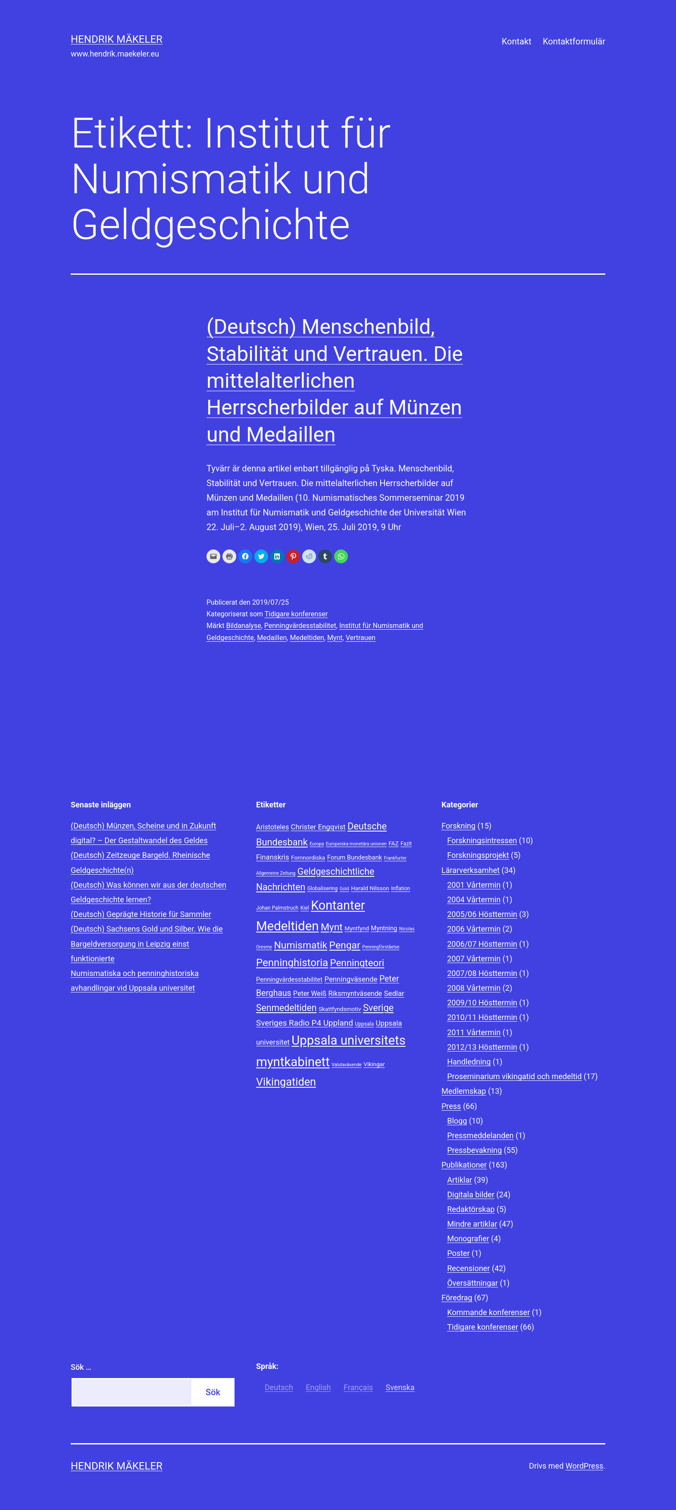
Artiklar (459, 1179)
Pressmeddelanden (480, 1135)
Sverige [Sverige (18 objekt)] (378, 1007)
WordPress (584, 1465)
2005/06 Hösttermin (482, 914)
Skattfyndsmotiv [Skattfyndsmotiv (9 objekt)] (340, 1008)
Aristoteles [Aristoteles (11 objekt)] (272, 827)
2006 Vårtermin (474, 928)
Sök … (81, 1367)
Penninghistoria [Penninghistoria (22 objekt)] (292, 963)
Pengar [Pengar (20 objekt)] (344, 945)
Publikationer (464, 1164)
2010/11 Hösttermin (482, 1017)
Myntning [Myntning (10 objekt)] (384, 928)
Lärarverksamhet (470, 870)
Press (451, 1106)
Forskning (458, 825)
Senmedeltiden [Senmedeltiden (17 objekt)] (286, 1007)
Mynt (335, 638)
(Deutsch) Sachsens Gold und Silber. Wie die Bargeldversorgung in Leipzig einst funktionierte (147, 943)
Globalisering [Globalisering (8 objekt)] (322, 888)
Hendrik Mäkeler (117, 39)
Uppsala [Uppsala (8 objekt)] (364, 1024)
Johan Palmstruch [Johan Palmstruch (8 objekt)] (277, 908)
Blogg (457, 1120)
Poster (458, 1253)
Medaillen (272, 638)
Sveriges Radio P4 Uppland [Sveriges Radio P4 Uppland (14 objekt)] (304, 1023)
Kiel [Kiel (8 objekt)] (304, 908)
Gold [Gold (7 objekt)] (344, 889)
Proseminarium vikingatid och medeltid (514, 1076)
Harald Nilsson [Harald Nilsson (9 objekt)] (370, 888)
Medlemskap (463, 1091)
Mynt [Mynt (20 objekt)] (332, 927)
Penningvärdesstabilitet (300, 626)
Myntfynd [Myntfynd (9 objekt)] (356, 928)
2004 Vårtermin (474, 899)
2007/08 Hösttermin (482, 973)
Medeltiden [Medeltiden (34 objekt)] (287, 926)
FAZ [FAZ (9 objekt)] (393, 843)
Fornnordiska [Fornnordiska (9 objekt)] (308, 857)
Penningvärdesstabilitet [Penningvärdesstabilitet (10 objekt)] (289, 979)
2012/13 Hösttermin (482, 1047)
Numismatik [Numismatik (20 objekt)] (300, 945)
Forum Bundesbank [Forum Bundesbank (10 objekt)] (354, 857)
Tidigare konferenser (296, 614)
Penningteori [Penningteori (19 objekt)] (357, 962)
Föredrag (456, 1297)
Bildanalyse (243, 626)
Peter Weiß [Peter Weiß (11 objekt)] (309, 993)
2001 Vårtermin (474, 884)
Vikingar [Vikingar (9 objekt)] (374, 1064)
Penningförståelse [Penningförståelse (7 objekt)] (380, 947)
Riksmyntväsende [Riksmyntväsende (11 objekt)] (355, 993)
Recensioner (468, 1268)
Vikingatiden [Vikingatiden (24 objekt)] (286, 1082)
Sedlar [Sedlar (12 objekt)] (394, 993)
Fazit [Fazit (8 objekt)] (406, 844)
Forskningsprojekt (478, 855)
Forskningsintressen (482, 840)
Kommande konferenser (488, 1312)
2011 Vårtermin (474, 1032)
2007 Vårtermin (474, 958)
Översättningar (472, 1282)
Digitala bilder (470, 1194)
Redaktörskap (470, 1209)
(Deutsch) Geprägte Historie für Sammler (141, 914)
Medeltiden (307, 638)
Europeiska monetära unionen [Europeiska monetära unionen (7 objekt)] (356, 844)
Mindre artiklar (472, 1223)
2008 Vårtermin (474, 987)
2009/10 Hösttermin (482, 1002)
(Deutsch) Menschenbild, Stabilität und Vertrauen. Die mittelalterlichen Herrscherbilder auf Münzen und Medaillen (335, 380)
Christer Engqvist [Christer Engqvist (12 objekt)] (318, 826)
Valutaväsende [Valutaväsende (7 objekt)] (347, 1064)
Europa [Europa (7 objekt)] (317, 844)
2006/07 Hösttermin (482, 943)
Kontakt (517, 41)
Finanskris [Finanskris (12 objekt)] (272, 857)
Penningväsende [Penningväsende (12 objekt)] (350, 979)
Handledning (469, 1061)
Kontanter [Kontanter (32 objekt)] (338, 905)
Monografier (468, 1238)
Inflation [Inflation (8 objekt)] (400, 888)
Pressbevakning (474, 1150)
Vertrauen (361, 638)
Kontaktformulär (574, 41)
